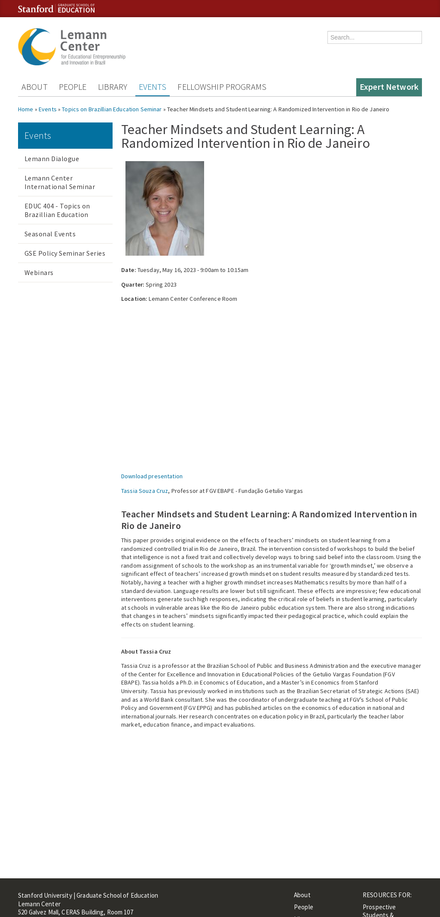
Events (153, 86)
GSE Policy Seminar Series (64, 253)
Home (26, 109)
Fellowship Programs (221, 86)
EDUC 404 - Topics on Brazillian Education (57, 210)
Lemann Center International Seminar (59, 182)
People (73, 86)
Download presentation (152, 476)
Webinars (39, 272)
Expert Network (389, 86)
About (34, 86)
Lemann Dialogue (51, 158)
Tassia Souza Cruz (144, 491)
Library (113, 86)
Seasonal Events (50, 233)
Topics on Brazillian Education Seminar (112, 109)
